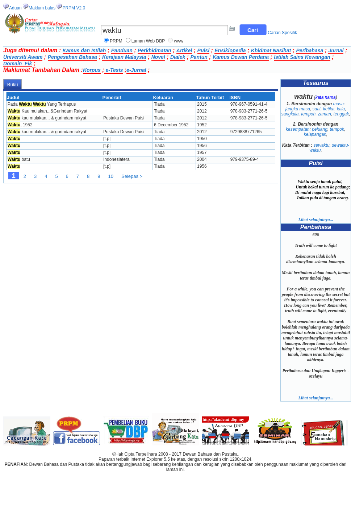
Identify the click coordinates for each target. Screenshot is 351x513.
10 (110, 176)
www (178, 41)
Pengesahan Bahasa (72, 57)
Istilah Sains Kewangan (302, 57)
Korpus (92, 70)
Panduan (122, 50)
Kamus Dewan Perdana (241, 57)
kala (341, 108)
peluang (319, 129)
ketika (328, 108)
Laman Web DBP (148, 41)
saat (316, 108)
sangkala (289, 114)
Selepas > (131, 176)
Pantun (198, 57)
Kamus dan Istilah (84, 50)
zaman (324, 114)
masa (338, 103)
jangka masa (297, 108)
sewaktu (322, 145)
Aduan (15, 8)
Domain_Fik (17, 63)
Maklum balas (42, 8)
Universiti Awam (22, 57)
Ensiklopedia (230, 50)
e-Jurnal (136, 70)
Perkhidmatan (154, 50)
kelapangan (315, 134)
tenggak (341, 114)
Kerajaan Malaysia (124, 57)
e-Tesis (113, 70)
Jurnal (335, 50)
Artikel (184, 50)
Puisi (203, 50)
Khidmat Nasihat (271, 50)
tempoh (308, 114)
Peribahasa (309, 50)
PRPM (116, 41)
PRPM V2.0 (73, 8)
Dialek (177, 57)
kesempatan (297, 129)
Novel (158, 57)
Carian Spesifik (282, 32)
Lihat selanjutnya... (315, 219)
